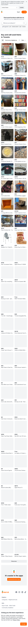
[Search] (24, 23)
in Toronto (5, 37)
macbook (24, 26)
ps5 (10, 26)
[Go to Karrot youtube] (22, 592)
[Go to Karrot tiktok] (25, 592)
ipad (20, 26)
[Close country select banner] (26, 2)
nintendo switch (15, 26)
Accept (23, 624)
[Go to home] (1, 12)
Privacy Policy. (16, 620)
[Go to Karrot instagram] (19, 592)
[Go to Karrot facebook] (16, 592)
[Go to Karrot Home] (5, 592)
